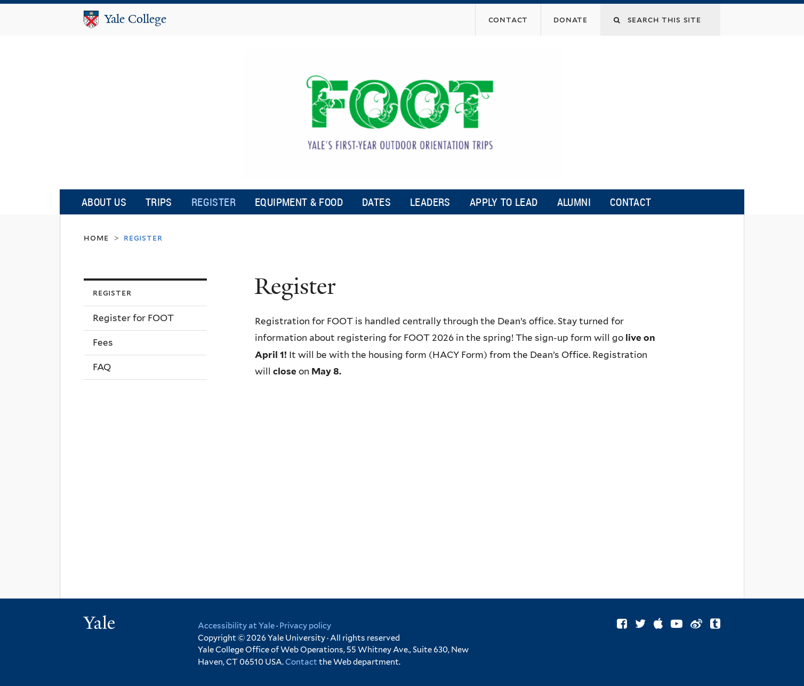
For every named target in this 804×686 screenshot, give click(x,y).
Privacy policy (305, 626)
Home (96, 238)
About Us (104, 202)
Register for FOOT (133, 318)
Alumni (574, 202)
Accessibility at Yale (236, 626)
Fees (103, 342)
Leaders (430, 202)
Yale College (135, 19)
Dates (376, 202)
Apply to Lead (504, 202)
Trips (159, 202)
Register (213, 202)
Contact (631, 202)
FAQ (102, 367)
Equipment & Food (299, 202)
